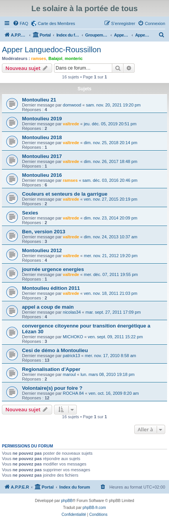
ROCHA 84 (73, 393)
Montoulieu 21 (39, 100)
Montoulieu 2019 (42, 118)
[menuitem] (20, 23)
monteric (74, 58)
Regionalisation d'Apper (51, 369)
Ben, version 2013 (43, 231)
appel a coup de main (48, 307)
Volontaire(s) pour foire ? (52, 388)
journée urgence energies (53, 269)
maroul (69, 374)
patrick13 (71, 355)
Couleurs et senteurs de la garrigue (64, 194)
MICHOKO (73, 336)
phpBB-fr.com (94, 507)
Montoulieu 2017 (42, 156)
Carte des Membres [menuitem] (56, 23)
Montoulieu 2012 (42, 250)
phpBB (67, 501)
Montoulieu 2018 (42, 137)
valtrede (71, 123)
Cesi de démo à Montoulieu (55, 350)
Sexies (30, 213)
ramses (38, 58)
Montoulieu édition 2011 (51, 288)
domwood (72, 105)
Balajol (55, 58)
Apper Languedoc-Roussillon (51, 49)
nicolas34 (72, 312)
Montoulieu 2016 (42, 175)
